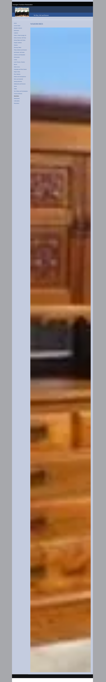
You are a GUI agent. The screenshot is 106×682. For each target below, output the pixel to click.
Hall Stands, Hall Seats (19, 52)
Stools (15, 86)
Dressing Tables (17, 47)
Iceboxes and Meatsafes (19, 54)
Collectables (17, 100)
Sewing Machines (18, 81)
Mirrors (15, 64)
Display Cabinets (18, 42)
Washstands (17, 98)
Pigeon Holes (17, 71)
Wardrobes (16, 96)
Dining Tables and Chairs (19, 40)
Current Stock (17, 25)
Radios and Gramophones (20, 76)
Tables (15, 88)
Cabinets (16, 33)
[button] (60, 350)
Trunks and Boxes (18, 93)
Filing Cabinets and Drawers (20, 50)
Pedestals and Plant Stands (20, 69)
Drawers (16, 45)
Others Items (17, 67)
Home (15, 23)
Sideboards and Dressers (20, 84)
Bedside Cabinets (18, 28)
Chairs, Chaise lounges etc (20, 35)
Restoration (16, 103)
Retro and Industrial (18, 79)
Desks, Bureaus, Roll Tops (20, 37)
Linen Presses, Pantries (19, 62)
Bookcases (16, 30)
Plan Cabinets (17, 74)
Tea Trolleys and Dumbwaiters (21, 91)
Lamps (15, 59)
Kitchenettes (17, 57)
